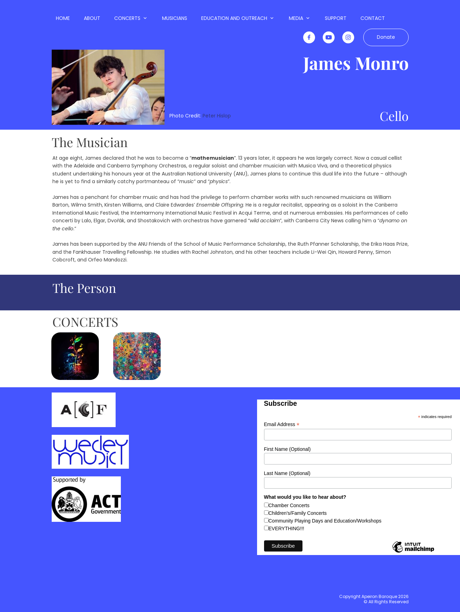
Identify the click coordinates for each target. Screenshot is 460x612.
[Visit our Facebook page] (309, 37)
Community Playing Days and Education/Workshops (325, 521)
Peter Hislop (217, 115)
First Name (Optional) (287, 449)
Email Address (282, 424)
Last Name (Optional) (287, 473)
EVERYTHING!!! (286, 528)
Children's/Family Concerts (298, 513)
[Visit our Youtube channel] (329, 37)
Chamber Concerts (289, 505)
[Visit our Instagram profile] (348, 37)
